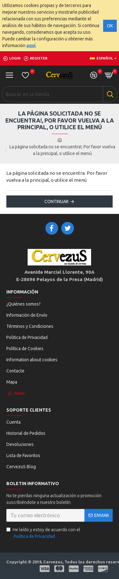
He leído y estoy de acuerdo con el (43, 533)
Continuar (56, 201)
